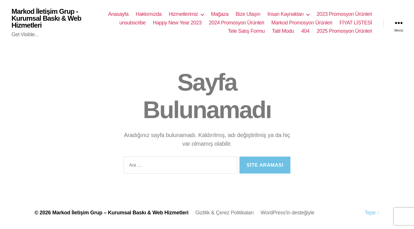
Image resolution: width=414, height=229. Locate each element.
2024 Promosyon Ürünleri (236, 23)
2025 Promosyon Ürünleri (344, 31)
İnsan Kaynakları (285, 14)
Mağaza (220, 14)
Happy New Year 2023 (177, 23)
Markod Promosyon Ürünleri (301, 23)
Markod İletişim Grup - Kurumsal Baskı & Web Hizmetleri (46, 18)
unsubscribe (132, 23)
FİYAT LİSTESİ (355, 23)
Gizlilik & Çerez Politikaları (224, 212)
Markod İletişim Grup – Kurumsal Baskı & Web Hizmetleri (120, 212)
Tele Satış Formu (246, 31)
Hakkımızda (149, 14)
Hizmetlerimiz (183, 14)
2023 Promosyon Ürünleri (344, 14)
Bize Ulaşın (248, 14)
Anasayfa (118, 14)
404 (305, 31)
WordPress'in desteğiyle (288, 212)
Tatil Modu (283, 31)
